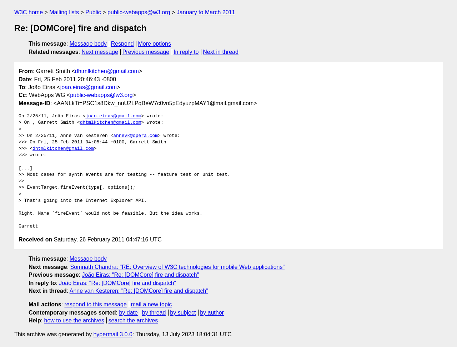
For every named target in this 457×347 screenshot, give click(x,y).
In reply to (186, 52)
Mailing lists (64, 12)
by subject (183, 313)
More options (154, 44)
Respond (122, 44)
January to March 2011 (206, 12)
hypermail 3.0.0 (112, 334)
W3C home (28, 12)
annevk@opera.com (135, 136)
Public (93, 12)
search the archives (133, 320)
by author (212, 313)
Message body (88, 44)
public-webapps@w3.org (138, 12)
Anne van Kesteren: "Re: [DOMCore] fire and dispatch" (139, 291)
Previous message (146, 52)
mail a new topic (151, 304)
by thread (154, 313)
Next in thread (220, 52)
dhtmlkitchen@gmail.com (107, 71)
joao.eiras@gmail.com (88, 87)
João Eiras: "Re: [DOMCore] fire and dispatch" (140, 275)
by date (128, 313)
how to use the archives (74, 320)
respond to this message (95, 304)
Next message (100, 52)
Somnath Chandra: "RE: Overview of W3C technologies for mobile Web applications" (177, 267)
